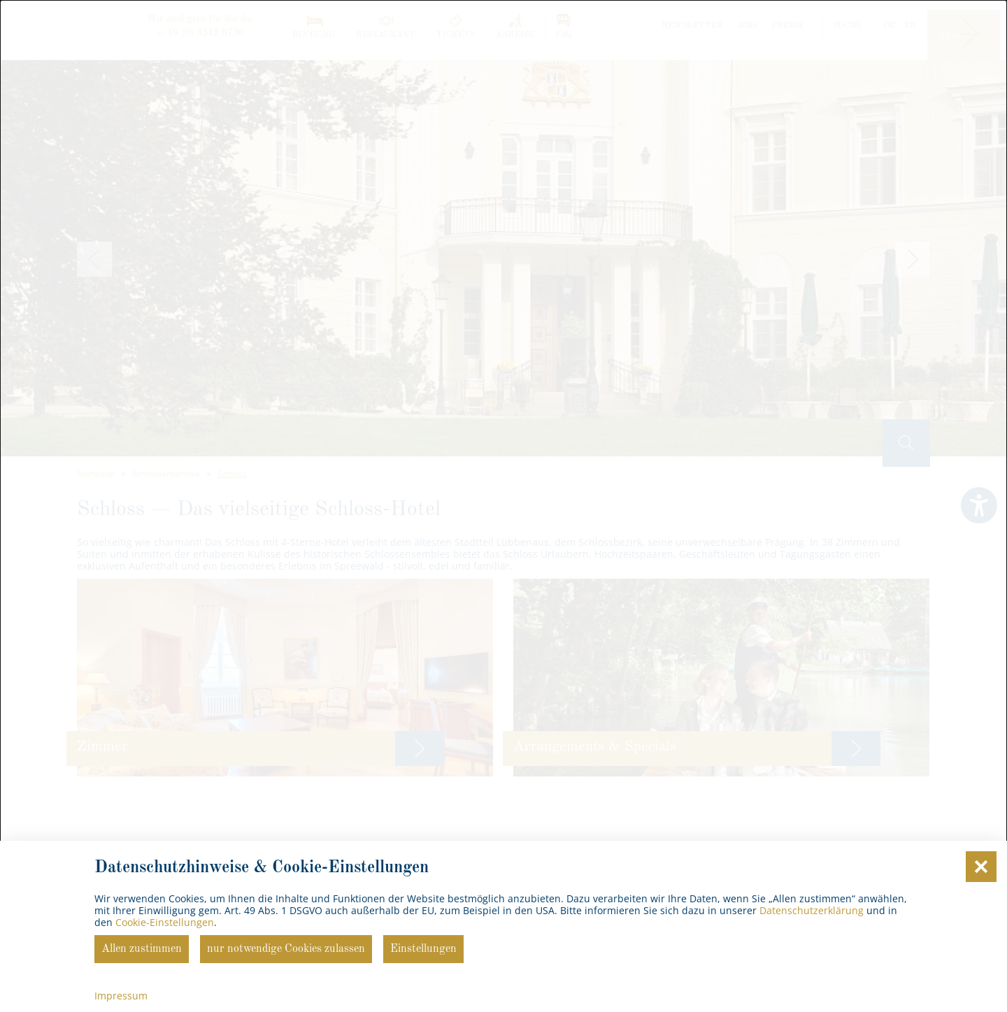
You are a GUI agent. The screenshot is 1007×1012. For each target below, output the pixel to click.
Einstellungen (423, 949)
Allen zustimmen (141, 949)
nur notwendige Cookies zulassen (286, 949)
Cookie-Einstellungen (164, 922)
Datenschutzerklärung (811, 910)
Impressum (121, 995)
